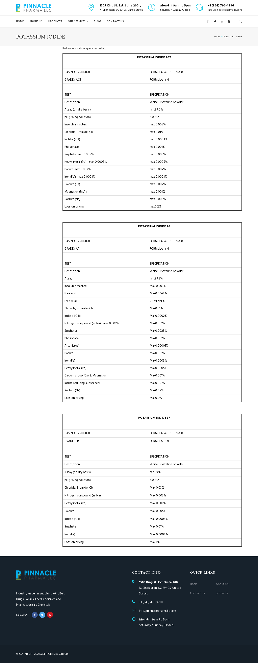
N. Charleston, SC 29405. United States (160, 588)
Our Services (77, 21)
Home (20, 21)
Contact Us (115, 21)
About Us (36, 21)
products (55, 21)
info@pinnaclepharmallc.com (225, 10)
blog (97, 21)
